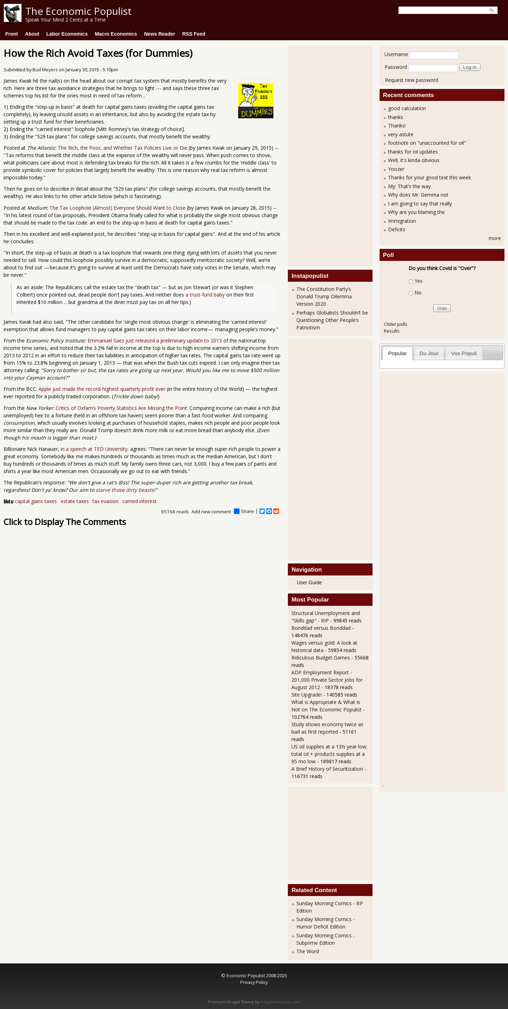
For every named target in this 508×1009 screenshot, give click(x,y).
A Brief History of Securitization (327, 768)
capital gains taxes (36, 501)
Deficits (396, 229)
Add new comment (211, 511)
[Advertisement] (319, 155)
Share (244, 511)
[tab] (397, 353)
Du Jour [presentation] (429, 353)
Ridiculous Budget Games (320, 657)
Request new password (411, 80)
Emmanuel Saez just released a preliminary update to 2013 (154, 340)
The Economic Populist (78, 11)
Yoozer (396, 169)
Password (396, 67)
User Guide (309, 582)
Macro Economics (116, 34)
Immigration (402, 220)
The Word (307, 951)
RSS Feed (193, 34)
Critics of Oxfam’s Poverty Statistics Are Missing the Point (121, 408)
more (495, 238)
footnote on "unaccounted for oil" (427, 142)
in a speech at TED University (94, 449)
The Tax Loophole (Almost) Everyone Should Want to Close (117, 207)
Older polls (395, 324)
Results (392, 331)
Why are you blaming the (416, 212)
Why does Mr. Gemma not (418, 194)
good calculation (407, 108)
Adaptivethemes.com (280, 1001)
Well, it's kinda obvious (414, 160)
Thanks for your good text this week (429, 177)
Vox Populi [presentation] (464, 353)
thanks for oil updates (413, 151)
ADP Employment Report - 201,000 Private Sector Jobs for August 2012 (327, 680)
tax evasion (105, 501)
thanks (395, 117)
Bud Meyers (45, 70)
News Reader (159, 34)
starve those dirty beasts (125, 489)
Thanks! (397, 125)
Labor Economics (66, 34)
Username (396, 54)
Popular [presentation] (397, 353)
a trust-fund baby (205, 294)
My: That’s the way (409, 186)
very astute (400, 134)
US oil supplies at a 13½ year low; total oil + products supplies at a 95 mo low (329, 754)
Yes (419, 280)
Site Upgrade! (306, 694)
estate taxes (75, 501)
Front (11, 34)
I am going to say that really (420, 203)
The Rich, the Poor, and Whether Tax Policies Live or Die (122, 147)
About (32, 34)
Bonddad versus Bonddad (321, 628)
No (418, 292)
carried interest (139, 501)
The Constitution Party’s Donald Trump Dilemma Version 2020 (324, 296)
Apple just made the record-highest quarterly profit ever (101, 389)
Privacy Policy (254, 982)
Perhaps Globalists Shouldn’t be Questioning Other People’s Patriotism (332, 320)
